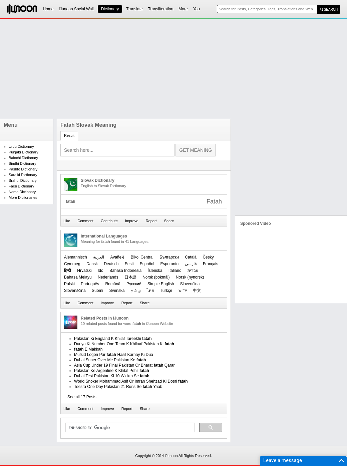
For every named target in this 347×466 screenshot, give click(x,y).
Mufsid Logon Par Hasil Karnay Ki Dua (113, 354)
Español (147, 264)
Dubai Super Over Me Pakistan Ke (110, 360)
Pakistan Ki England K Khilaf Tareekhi (113, 338)
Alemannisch (75, 257)
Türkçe (166, 290)
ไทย (150, 290)
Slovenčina (190, 284)
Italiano (175, 270)
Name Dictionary (22, 192)
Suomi (97, 290)
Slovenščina (75, 290)
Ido (100, 270)
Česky (208, 257)
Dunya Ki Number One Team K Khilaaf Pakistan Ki (124, 344)
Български (169, 257)
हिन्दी (67, 270)
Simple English (160, 284)
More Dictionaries (23, 197)
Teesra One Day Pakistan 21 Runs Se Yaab (118, 386)
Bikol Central (142, 257)
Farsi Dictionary (21, 186)
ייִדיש (183, 290)
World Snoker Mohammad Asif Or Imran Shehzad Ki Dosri (131, 381)
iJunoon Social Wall (76, 9)
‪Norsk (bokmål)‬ (155, 277)
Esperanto (169, 264)
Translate (134, 9)
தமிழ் (136, 290)
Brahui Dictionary (23, 180)
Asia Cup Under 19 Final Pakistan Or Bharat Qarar (124, 365)
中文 (197, 290)
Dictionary (110, 9)
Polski (69, 284)
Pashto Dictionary (23, 169)
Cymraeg (72, 264)
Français (210, 264)
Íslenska (154, 270)
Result (69, 135)
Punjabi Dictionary (23, 152)
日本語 (130, 277)
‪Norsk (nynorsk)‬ (190, 277)
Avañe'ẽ (117, 257)
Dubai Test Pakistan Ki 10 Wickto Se (111, 376)
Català (191, 257)
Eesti (129, 264)
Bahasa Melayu (78, 277)
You (196, 9)
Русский (133, 284)
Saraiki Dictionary (23, 175)
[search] (129, 428)
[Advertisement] (115, 68)
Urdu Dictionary (21, 146)
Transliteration (161, 9)
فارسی (191, 264)
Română (112, 284)
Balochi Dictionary (23, 158)
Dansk (92, 264)
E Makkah (88, 349)
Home (48, 9)
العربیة (98, 257)
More (183, 9)
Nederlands (108, 277)
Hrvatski (84, 270)
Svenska (116, 290)
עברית (193, 270)
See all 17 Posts (81, 397)
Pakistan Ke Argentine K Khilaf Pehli (111, 370)
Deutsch (111, 264)
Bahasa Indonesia (125, 270)
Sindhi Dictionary (22, 163)
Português (90, 284)
